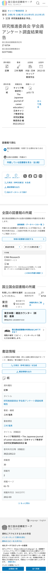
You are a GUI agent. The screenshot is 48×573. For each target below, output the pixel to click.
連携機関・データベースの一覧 (31, 224)
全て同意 (35, 568)
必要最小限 (13, 568)
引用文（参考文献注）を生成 (17, 182)
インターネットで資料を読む (13, 537)
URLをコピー (16, 176)
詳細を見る (12, 562)
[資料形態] (32, 247)
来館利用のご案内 (37, 303)
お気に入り (8, 176)
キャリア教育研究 (16, 10)
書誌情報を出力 (12, 187)
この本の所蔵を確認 (34, 273)
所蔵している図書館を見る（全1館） (24, 162)
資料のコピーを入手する (12, 541)
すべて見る (39, 104)
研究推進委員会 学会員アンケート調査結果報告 (23, 402)
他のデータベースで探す (15, 192)
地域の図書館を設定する (29, 239)
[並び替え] (13, 247)
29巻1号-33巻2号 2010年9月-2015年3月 (26, 14)
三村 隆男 (8, 425)
